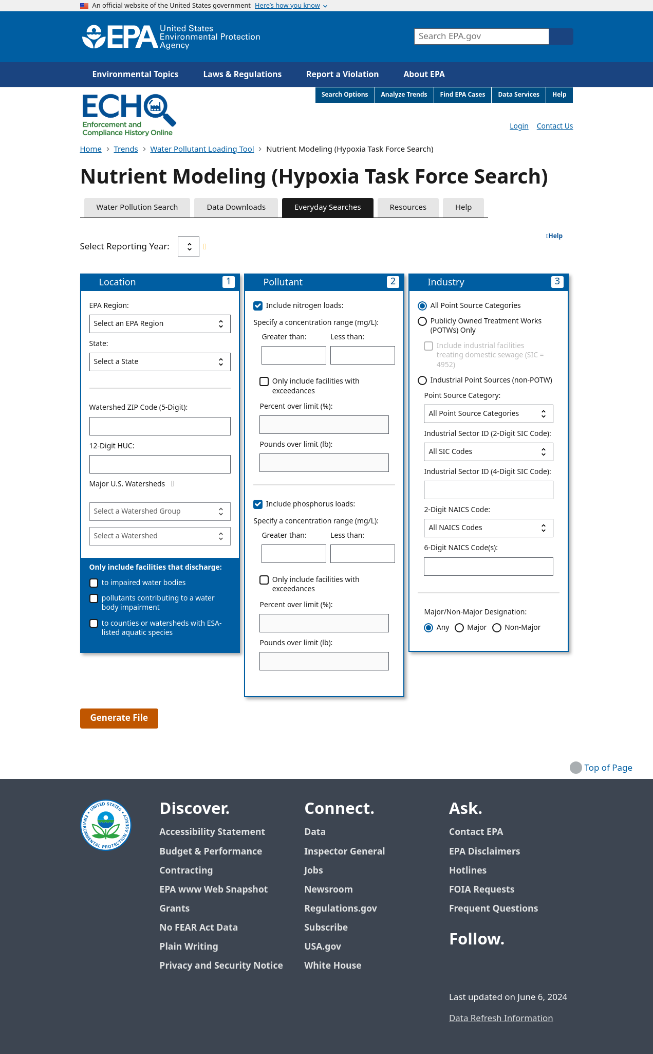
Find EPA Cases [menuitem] (463, 94)
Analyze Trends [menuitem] (404, 94)
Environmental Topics (135, 74)
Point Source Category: (462, 396)
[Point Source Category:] (488, 414)
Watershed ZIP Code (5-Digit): (138, 407)
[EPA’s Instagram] (533, 968)
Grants (174, 908)
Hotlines (468, 870)
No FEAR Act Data (198, 927)
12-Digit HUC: (112, 446)
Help (463, 207)
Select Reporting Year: (125, 246)
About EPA (424, 74)
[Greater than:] (294, 355)
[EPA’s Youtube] (508, 968)
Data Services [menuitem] (518, 94)
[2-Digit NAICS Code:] (488, 528)
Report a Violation (342, 74)
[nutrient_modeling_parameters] (160, 511)
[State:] (160, 362)
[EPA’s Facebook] (459, 968)
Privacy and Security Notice (221, 965)
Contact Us (555, 126)
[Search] (561, 36)
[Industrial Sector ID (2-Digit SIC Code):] (488, 452)
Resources (408, 207)
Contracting (186, 870)
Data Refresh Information (501, 1018)
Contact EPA (476, 832)
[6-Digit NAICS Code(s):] (488, 566)
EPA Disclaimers (484, 851)
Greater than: (284, 337)
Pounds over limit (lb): (295, 444)
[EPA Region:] (160, 324)
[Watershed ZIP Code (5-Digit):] (160, 426)
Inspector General (344, 851)
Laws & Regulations (242, 74)
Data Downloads (236, 207)
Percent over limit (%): (295, 406)
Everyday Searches (327, 207)
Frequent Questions (493, 908)
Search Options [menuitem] (345, 94)
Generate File (119, 718)
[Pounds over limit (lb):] (324, 462)
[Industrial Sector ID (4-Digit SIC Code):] (488, 490)
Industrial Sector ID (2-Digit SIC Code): (487, 434)
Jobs (313, 870)
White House (338, 965)
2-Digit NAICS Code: (457, 510)
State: (98, 344)
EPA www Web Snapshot (213, 889)
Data (315, 832)
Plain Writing (188, 946)
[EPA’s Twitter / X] (484, 968)
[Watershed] (160, 536)
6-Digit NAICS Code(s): (461, 548)
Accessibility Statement (212, 832)
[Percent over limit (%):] (324, 424)
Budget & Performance (210, 851)
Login (519, 126)
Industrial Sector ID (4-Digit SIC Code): (487, 472)
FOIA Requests (481, 889)
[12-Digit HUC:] (160, 464)
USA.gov (328, 946)
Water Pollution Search (137, 207)
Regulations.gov (346, 908)
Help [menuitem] (559, 94)
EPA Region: (109, 306)
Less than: (347, 337)
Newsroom (328, 889)
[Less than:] (362, 355)
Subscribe (326, 927)
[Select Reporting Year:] (188, 247)
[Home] (171, 37)
